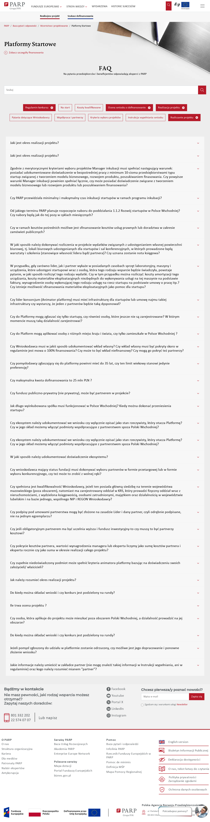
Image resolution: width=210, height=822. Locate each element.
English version (178, 741)
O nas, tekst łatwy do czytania (188, 768)
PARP (6, 26)
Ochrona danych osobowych (188, 789)
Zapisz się (196, 696)
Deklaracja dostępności (184, 759)
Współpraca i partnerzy (70, 117)
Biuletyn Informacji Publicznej (188, 750)
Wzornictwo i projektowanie (54, 26)
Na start (65, 107)
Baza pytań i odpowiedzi (25, 26)
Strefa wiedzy (77, 6)
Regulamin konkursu (39, 107)
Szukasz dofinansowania (80, 16)
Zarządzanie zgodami (182, 781)
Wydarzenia (99, 6)
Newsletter (182, 704)
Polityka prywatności (182, 777)
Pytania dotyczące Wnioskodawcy (30, 117)
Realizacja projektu (171, 107)
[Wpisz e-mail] (165, 696)
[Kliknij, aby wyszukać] (202, 90)
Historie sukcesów (123, 6)
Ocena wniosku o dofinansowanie (129, 107)
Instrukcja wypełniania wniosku (145, 117)
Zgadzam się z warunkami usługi (160, 704)
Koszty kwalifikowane (89, 107)
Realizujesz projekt (50, 16)
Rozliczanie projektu (184, 117)
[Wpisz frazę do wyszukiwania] (101, 90)
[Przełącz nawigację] (202, 6)
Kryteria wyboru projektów (105, 117)
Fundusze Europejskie (46, 6)
